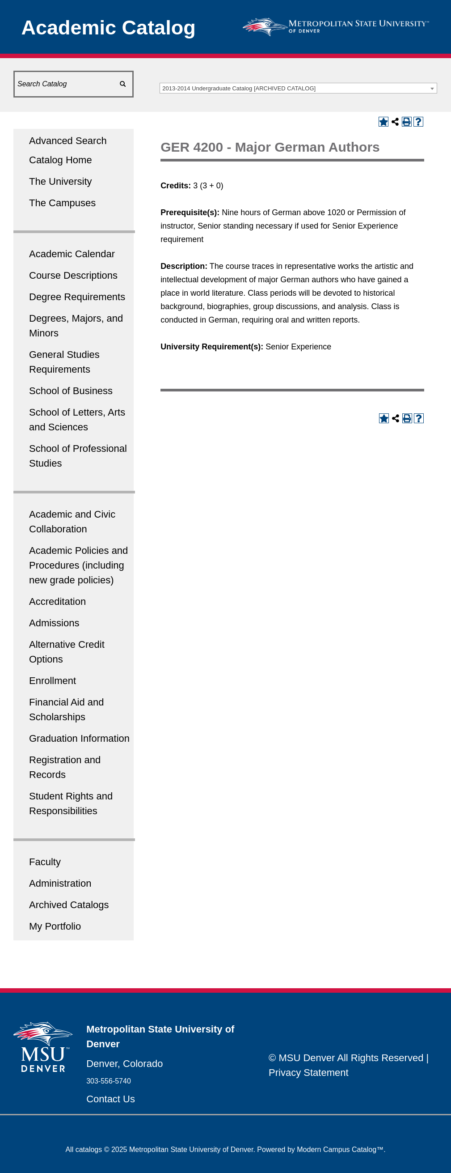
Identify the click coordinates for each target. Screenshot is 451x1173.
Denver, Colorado (124, 1063)
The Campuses (62, 202)
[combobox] (298, 88)
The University (60, 181)
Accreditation (57, 601)
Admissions (54, 623)
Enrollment (52, 680)
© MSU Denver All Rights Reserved (346, 1057)
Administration (60, 883)
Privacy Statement (309, 1072)
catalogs (89, 1149)
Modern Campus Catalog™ (340, 1149)
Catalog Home (60, 160)
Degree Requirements (77, 296)
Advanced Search (68, 140)
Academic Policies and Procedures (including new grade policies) (78, 565)
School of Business (71, 390)
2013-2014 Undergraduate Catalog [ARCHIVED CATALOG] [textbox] (239, 88)
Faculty (45, 861)
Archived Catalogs (69, 904)
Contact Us (110, 1099)
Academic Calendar (72, 253)
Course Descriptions (73, 275)
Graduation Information (79, 738)
